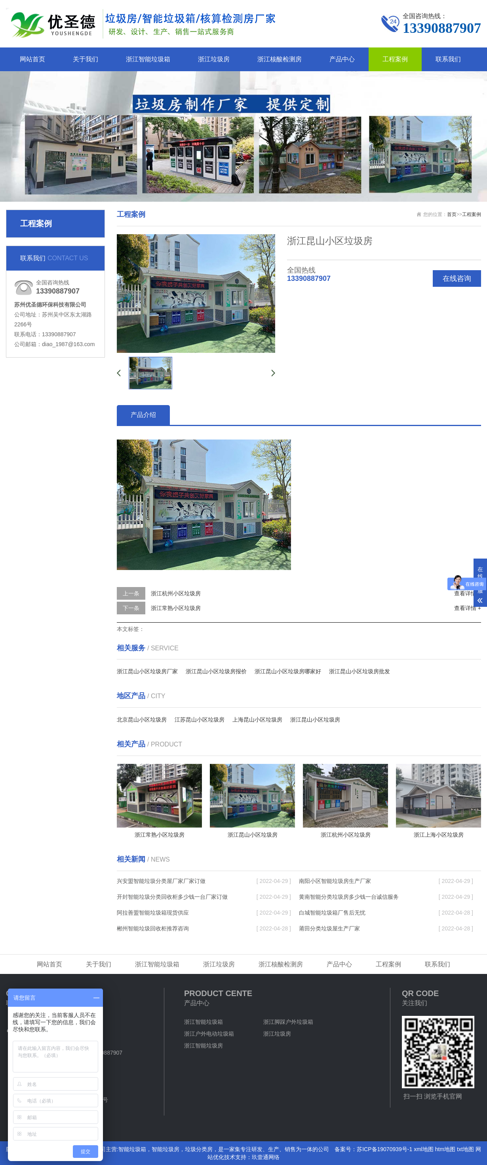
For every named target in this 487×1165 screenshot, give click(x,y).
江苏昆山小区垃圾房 (199, 719)
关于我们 (85, 59)
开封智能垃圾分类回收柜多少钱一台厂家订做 (172, 897)
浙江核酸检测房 (279, 59)
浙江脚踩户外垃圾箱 (288, 1022)
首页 (452, 214)
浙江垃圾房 (214, 59)
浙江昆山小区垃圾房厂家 (147, 671)
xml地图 (424, 1149)
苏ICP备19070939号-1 (384, 1149)
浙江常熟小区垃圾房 (176, 608)
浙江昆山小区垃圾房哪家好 (288, 671)
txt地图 (465, 1149)
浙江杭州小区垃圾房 (176, 593)
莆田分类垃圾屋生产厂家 (329, 928)
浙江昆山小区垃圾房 (315, 719)
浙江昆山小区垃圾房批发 (359, 671)
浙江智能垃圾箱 (148, 59)
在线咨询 (457, 278)
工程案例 (395, 59)
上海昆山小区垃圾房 (257, 719)
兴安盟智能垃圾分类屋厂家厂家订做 (161, 881)
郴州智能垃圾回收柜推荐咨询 (153, 928)
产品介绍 (143, 414)
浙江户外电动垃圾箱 (209, 1034)
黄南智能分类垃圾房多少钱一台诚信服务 (349, 897)
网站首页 (32, 59)
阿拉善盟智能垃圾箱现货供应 (153, 912)
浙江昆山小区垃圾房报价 (216, 671)
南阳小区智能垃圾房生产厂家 (335, 881)
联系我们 (448, 59)
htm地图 (445, 1149)
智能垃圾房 (165, 1149)
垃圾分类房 (199, 1149)
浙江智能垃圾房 (203, 1045)
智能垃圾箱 (132, 1149)
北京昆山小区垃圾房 (142, 719)
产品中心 (342, 59)
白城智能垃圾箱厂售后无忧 (332, 912)
